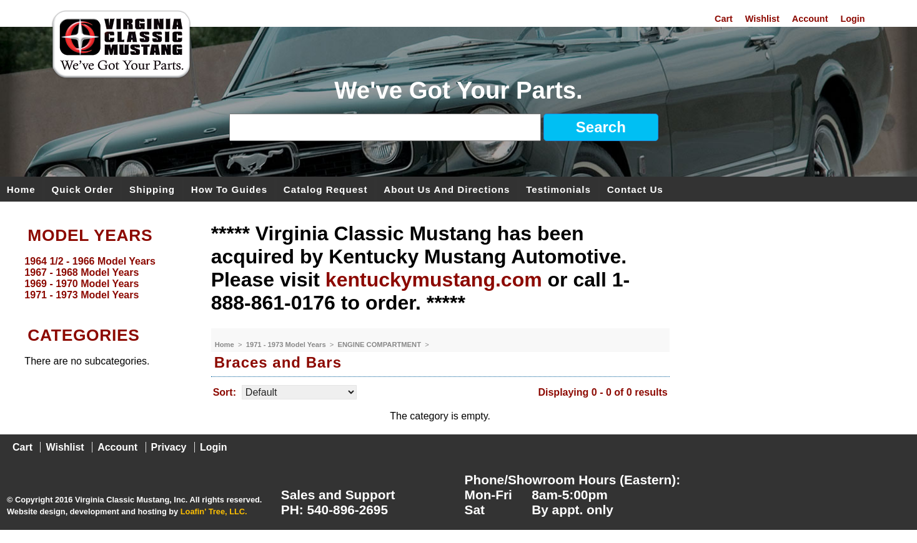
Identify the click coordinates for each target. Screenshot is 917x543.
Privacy (169, 447)
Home (21, 188)
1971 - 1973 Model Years (287, 344)
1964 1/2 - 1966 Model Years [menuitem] (90, 261)
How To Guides (229, 188)
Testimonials (558, 188)
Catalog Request (326, 188)
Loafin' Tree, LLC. (214, 511)
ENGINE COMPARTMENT (381, 344)
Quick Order (83, 188)
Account (810, 19)
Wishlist (762, 19)
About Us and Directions (447, 188)
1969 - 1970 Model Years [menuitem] (81, 283)
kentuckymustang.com (433, 279)
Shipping (152, 188)
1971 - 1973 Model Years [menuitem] (81, 295)
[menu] (102, 278)
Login (852, 19)
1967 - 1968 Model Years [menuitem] (81, 272)
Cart (724, 19)
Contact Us (635, 188)
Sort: (224, 392)
